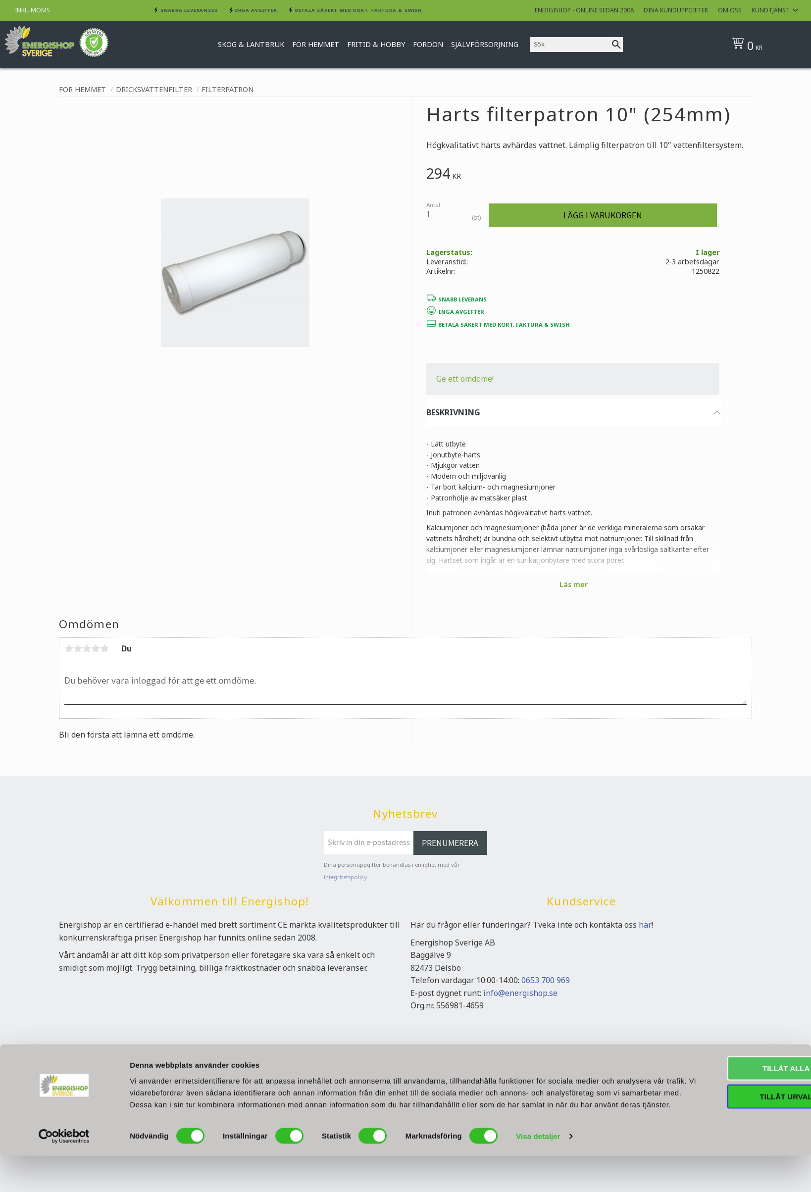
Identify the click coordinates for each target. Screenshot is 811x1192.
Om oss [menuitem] (730, 10)
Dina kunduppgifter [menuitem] (676, 10)
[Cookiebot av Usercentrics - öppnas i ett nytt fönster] (64, 1172)
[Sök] (616, 44)
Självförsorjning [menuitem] (484, 44)
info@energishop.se (520, 993)
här (645, 924)
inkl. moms (32, 10)
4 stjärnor (95, 648)
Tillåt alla (728, 1093)
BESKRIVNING (453, 412)
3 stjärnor (86, 648)
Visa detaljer (538, 1172)
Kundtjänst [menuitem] (771, 10)
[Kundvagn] (764, 44)
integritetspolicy (345, 877)
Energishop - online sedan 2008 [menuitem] (584, 10)
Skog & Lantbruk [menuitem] (251, 44)
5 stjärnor (104, 648)
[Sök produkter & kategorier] (570, 44)
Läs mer (573, 584)
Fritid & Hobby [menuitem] (376, 44)
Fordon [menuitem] (428, 44)
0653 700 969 (545, 980)
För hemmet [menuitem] (315, 44)
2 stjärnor (77, 648)
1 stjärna (68, 648)
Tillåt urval (728, 1121)
